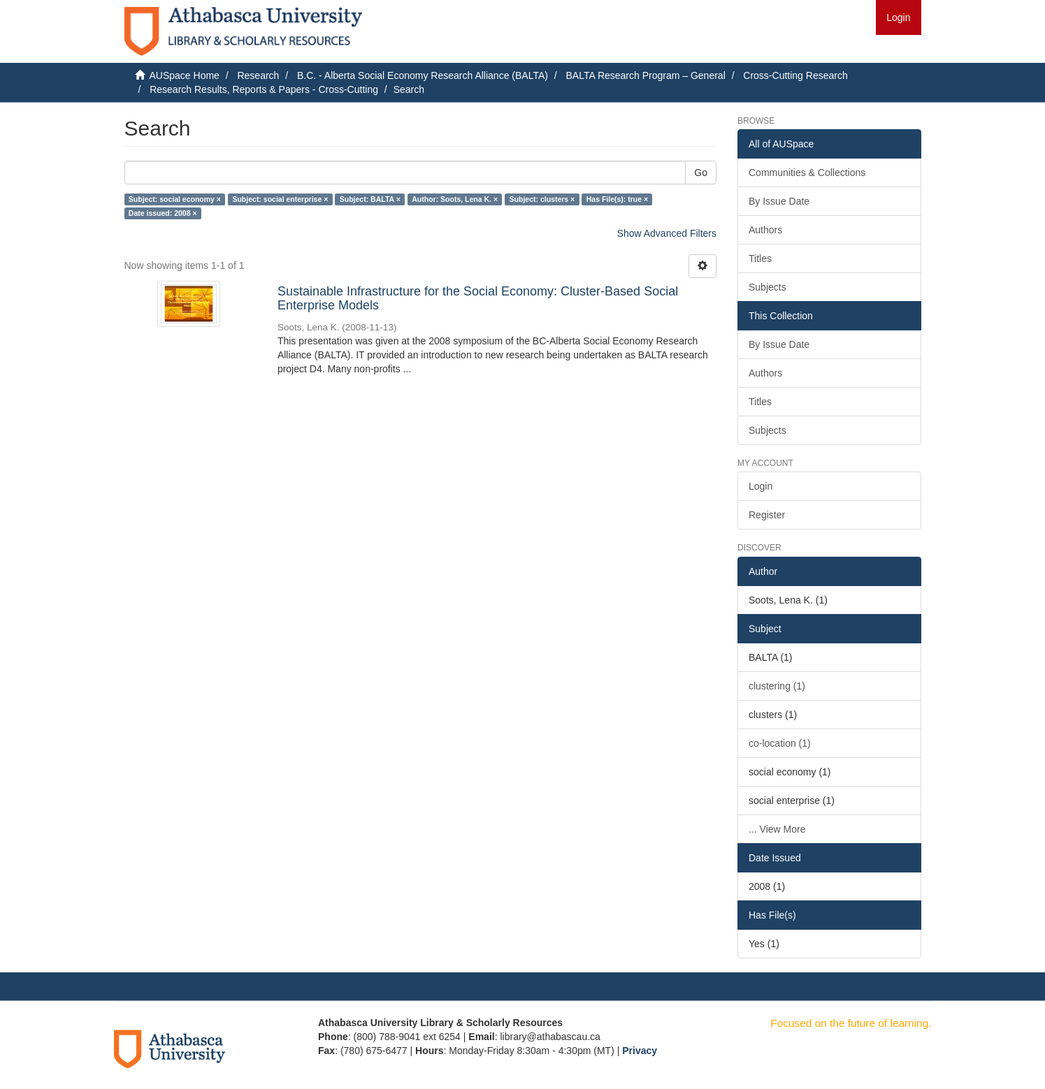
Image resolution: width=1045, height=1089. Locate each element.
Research (258, 75)
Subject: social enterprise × (280, 199)
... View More (777, 829)
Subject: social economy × (175, 199)
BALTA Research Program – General (645, 75)
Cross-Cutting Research (795, 75)
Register (767, 514)
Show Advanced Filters (666, 233)
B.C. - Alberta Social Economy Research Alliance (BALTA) (422, 75)
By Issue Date (779, 201)
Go (700, 172)
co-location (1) (780, 743)
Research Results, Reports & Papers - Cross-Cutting (264, 89)
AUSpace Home (184, 75)
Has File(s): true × (617, 199)
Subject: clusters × (542, 199)
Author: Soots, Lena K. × (455, 199)
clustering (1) (777, 686)
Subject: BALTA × (370, 199)
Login (760, 486)
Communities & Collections (807, 172)
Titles (760, 258)
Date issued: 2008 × (163, 213)
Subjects (767, 287)
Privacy (639, 1050)
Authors (765, 229)
